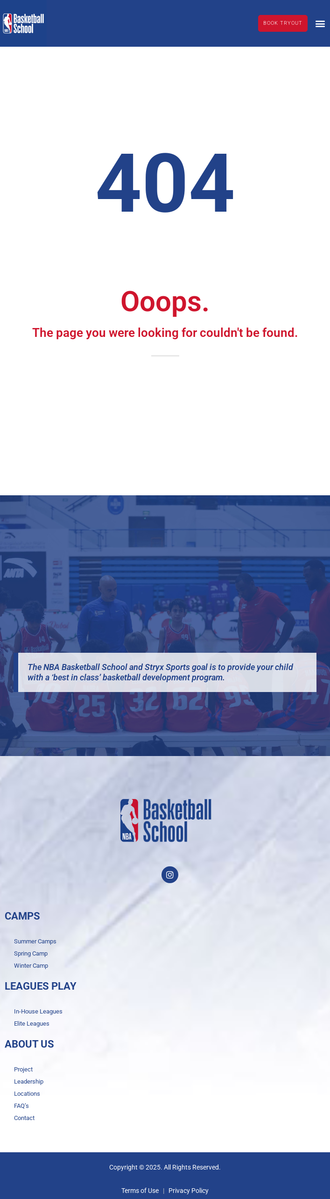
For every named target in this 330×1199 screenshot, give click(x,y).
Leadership (28, 1081)
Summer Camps (35, 941)
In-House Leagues (38, 1011)
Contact (24, 1117)
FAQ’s (21, 1105)
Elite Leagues (31, 1023)
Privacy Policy (189, 1190)
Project (23, 1069)
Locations (27, 1093)
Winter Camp (31, 965)
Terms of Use (140, 1190)
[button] (320, 23)
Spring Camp (31, 953)
